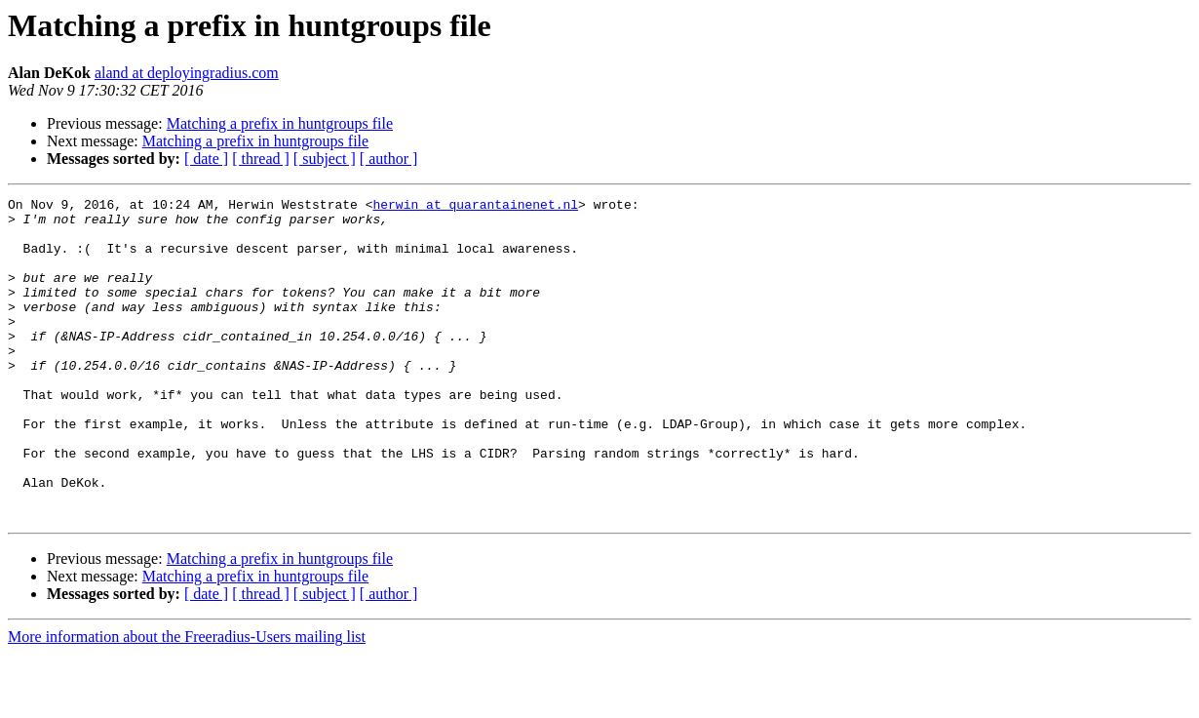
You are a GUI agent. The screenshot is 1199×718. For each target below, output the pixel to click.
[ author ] (389, 158)
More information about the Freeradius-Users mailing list (187, 701)
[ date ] (206, 158)
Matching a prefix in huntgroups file (280, 123)
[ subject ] (324, 158)
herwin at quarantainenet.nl (475, 207)
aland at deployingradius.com (187, 72)
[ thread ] (261, 158)
